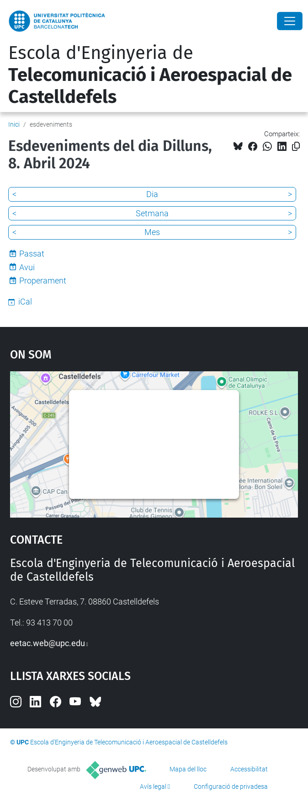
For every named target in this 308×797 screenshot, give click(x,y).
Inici (14, 124)
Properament (42, 280)
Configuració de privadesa (231, 786)
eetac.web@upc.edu (47, 643)
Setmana (152, 213)
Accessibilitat (249, 769)
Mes (152, 232)
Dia (152, 194)
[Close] (290, 21)
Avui (27, 267)
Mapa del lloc (188, 769)
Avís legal (153, 786)
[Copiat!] (296, 146)
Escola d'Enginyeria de (150, 75)
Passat (31, 253)
